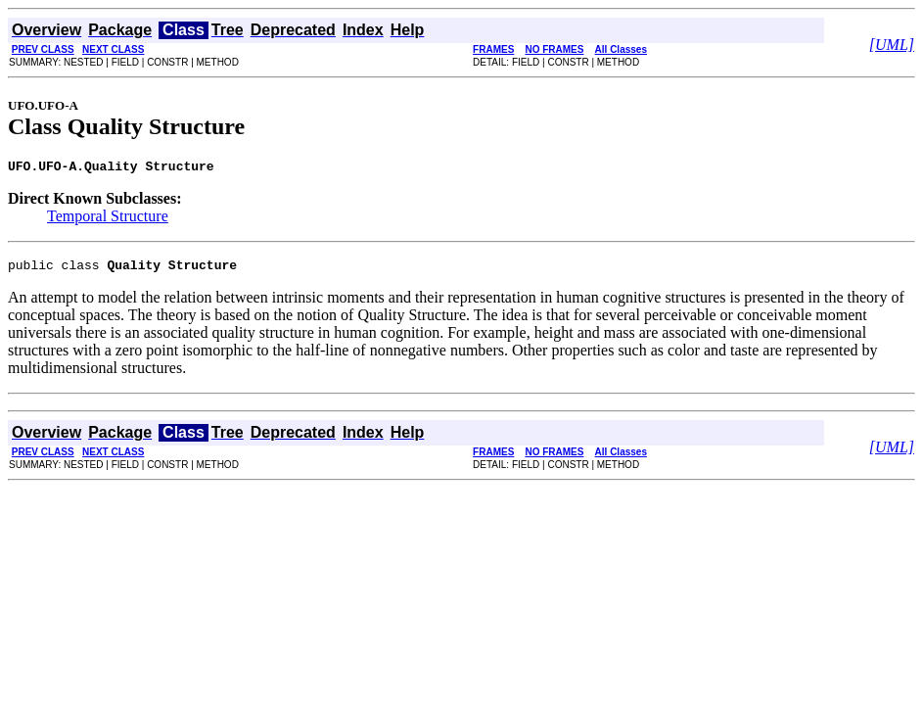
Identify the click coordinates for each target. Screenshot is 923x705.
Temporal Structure (107, 219)
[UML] (891, 44)
